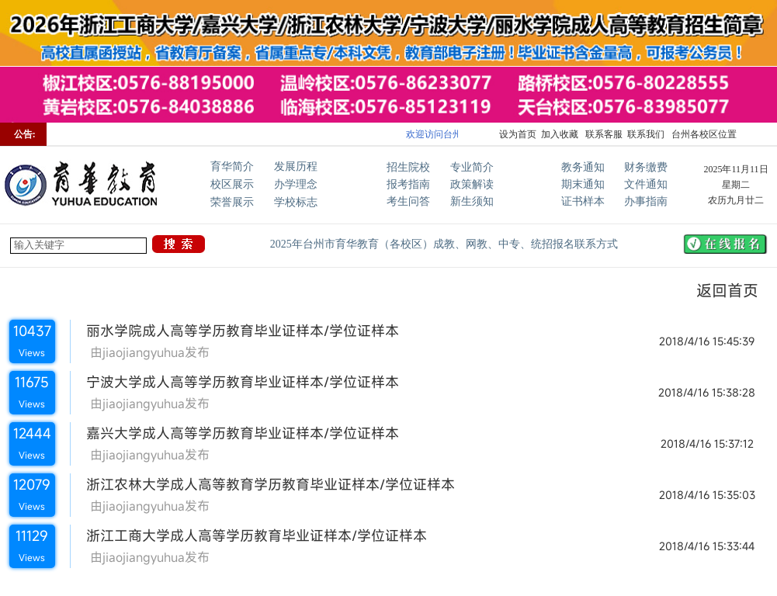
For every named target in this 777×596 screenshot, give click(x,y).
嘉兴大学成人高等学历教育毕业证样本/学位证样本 (235, 433)
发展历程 (295, 166)
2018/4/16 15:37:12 (707, 443)
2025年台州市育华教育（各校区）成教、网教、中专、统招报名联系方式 (444, 244)
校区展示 (232, 184)
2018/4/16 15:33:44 (706, 546)
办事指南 (646, 201)
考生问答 (408, 201)
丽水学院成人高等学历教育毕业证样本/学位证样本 (235, 330)
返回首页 (718, 290)
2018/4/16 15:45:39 (706, 341)
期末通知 (583, 184)
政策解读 (472, 184)
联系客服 (603, 134)
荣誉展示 (232, 202)
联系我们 (645, 134)
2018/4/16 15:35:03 (707, 494)
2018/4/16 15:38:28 (706, 392)
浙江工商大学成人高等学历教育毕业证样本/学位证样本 (249, 535)
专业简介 (472, 167)
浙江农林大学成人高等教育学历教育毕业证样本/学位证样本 (263, 484)
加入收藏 (559, 134)
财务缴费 (646, 167)
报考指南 (408, 184)
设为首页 (517, 134)
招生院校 (408, 167)
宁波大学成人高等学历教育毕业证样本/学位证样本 (235, 381)
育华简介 (232, 166)
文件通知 (646, 184)
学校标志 (295, 202)
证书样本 (583, 201)
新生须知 (472, 201)
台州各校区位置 (703, 134)
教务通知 (583, 167)
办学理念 (295, 184)
